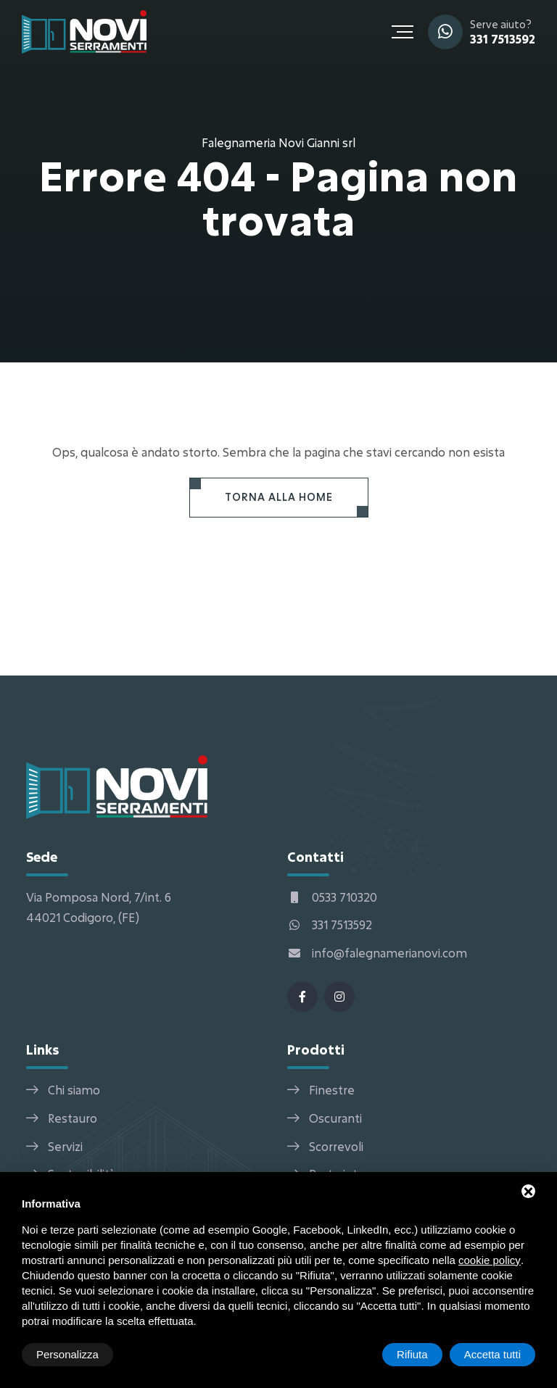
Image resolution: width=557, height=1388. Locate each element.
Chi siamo (74, 1089)
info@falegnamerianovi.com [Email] (377, 952)
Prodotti (315, 1049)
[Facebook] (302, 996)
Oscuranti (335, 1118)
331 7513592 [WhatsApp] (502, 38)
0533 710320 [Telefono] (332, 897)
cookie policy (489, 1260)
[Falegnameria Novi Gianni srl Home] (84, 30)
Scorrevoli (336, 1146)
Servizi (65, 1146)
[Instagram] (339, 996)
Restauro (72, 1118)
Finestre (332, 1089)
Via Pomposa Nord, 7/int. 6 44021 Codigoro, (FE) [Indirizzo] (98, 907)
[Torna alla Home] (278, 498)
